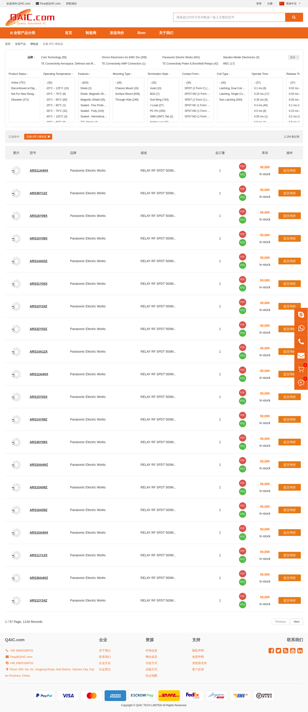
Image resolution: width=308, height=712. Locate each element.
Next (296, 621)
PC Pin (158, 110)
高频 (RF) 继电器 (38, 136)
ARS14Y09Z (38, 419)
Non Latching (231, 99)
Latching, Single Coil (233, 93)
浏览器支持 (199, 663)
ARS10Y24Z (38, 306)
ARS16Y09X (38, 216)
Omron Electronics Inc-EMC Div (121, 57)
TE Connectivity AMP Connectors (121, 63)
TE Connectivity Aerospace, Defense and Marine (70, 63)
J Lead (157, 105)
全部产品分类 (22, 33)
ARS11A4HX (39, 170)
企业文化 (105, 663)
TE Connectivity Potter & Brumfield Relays (187, 63)
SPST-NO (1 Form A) (198, 110)
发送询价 (117, 33)
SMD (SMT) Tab (161, 116)
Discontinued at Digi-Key (24, 88)
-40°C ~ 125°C (56, 116)
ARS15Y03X (38, 397)
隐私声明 (198, 650)
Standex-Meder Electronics (239, 57)
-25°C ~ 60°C (56, 105)
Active (18, 82)
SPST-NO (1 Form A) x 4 (198, 116)
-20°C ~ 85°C (56, 99)
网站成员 (151, 656)
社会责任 (105, 669)
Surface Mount (127, 93)
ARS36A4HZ (39, 578)
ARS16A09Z (38, 510)
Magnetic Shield (93, 99)
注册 (270, 3)
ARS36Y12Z (38, 193)
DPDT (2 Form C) (198, 88)
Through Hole (127, 99)
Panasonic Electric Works (177, 57)
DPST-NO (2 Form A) (198, 93)
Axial (156, 88)
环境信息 (151, 650)
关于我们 (166, 33)
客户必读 (198, 669)
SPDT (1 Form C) (198, 99)
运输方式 (151, 669)
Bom (142, 33)
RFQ (242, 174)
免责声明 (198, 656)
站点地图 (151, 675)
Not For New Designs (24, 93)
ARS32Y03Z (38, 329)
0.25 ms (261, 93)
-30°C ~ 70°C (56, 110)
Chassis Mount (127, 88)
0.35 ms (261, 99)
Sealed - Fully (92, 110)
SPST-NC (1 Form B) (198, 105)
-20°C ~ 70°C (56, 93)
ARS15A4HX (39, 532)
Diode (86, 88)
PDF (242, 166)
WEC (226, 63)
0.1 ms (260, 88)
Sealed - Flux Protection (94, 105)
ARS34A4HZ (39, 464)
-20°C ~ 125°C (57, 88)
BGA (155, 93)
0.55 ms (261, 116)
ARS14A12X (39, 351)
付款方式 (151, 663)
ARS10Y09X (38, 238)
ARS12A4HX (39, 374)
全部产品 (20, 43)
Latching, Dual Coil (233, 88)
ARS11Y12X (38, 555)
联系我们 (105, 656)
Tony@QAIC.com (48, 3)
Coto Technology (51, 57)
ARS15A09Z (38, 487)
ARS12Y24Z (38, 600)
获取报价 (71, 3)
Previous (280, 621)
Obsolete (20, 99)
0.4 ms (261, 105)
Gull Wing (159, 99)
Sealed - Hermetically (94, 116)
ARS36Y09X (38, 442)
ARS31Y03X (38, 283)
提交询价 (289, 170)
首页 (68, 33)
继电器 (34, 43)
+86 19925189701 (19, 650)
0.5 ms (260, 110)
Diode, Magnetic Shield (94, 93)
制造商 (91, 33)
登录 (259, 3)
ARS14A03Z (38, 261)
